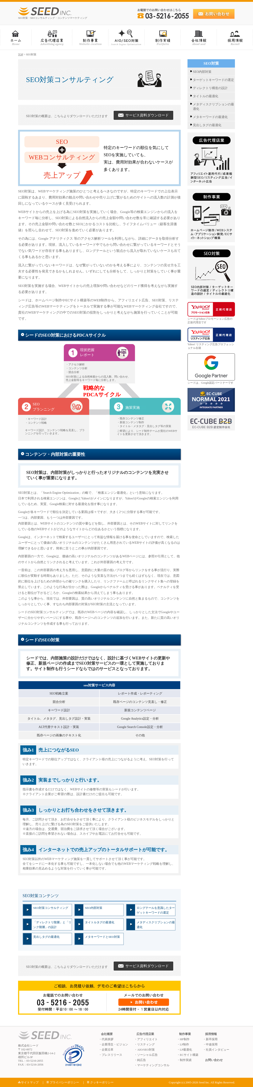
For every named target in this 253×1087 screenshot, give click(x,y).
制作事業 (185, 1034)
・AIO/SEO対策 (144, 1049)
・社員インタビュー (216, 1049)
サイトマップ (30, 1082)
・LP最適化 (184, 1049)
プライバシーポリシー (64, 1082)
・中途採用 (210, 1044)
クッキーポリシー (102, 1082)
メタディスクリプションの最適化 (156, 925)
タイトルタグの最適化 (99, 922)
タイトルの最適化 (205, 96)
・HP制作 (183, 1039)
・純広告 (140, 1060)
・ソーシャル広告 (146, 1054)
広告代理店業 (145, 1034)
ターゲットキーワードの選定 (213, 80)
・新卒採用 (210, 1039)
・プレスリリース (110, 1054)
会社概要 (107, 1034)
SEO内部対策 (93, 908)
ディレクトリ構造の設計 (210, 88)
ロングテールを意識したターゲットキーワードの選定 (156, 910)
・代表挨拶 (106, 1039)
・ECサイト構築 (187, 1054)
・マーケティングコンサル (151, 1065)
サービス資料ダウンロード (143, 115)
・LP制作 (183, 1044)
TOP (20, 54)
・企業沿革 (106, 1049)
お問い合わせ (214, 1060)
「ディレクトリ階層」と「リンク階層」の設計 (52, 925)
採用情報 (211, 1034)
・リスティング (144, 1044)
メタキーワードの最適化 (210, 117)
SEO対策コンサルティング (50, 908)
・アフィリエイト (146, 1039)
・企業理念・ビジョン (113, 1044)
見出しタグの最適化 (46, 936)
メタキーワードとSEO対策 (102, 936)
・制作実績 (184, 1060)
